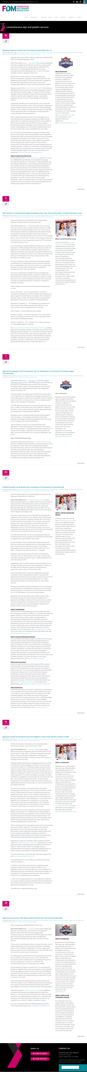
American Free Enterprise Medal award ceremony (29, 328)
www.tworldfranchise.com (35, 658)
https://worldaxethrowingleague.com (30, 152)
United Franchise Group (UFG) (27, 842)
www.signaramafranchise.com (67, 123)
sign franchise (8, 54)
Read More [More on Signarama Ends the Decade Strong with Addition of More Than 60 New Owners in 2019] (81, 894)
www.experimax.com (41, 707)
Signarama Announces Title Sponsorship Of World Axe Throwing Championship (32, 918)
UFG (19, 54)
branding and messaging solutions (42, 52)
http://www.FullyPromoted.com (23, 682)
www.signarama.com (65, 115)
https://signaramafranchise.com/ (21, 633)
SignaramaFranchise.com (63, 436)
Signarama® (32, 63)
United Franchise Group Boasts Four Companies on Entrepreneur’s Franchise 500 (33, 487)
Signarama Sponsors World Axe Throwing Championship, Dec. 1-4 (27, 50)
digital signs (80, 375)
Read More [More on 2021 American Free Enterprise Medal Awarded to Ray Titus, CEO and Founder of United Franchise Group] (81, 347)
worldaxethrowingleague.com (40, 1006)
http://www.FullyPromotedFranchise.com (36, 684)
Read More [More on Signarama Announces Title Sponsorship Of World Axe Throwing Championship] (81, 1036)
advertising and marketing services (25, 52)
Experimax (8, 216)
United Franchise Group (27, 54)
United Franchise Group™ (33, 88)
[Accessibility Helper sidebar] (85, 2)
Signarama (15, 54)
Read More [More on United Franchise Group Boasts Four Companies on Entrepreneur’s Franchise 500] (81, 713)
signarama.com (60, 992)
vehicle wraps (36, 54)
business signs (54, 52)
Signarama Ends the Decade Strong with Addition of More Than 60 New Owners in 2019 (35, 737)
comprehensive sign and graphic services (69, 52)
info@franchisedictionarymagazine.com (25, 2)
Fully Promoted (15, 216)
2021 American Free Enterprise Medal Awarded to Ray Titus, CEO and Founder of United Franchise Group (42, 213)
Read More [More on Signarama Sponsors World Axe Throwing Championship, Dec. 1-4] (81, 189)
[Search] (83, 1068)
